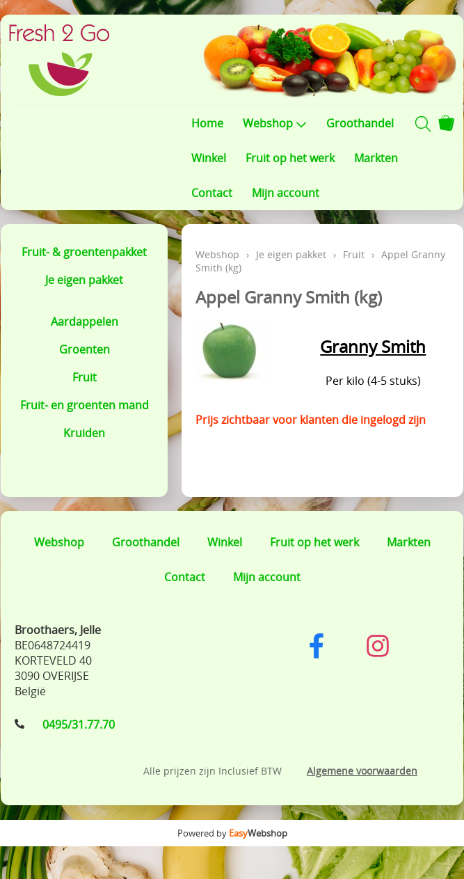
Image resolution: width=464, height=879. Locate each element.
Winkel (208, 158)
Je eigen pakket (84, 279)
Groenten (84, 349)
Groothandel (360, 123)
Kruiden (84, 433)
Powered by (232, 833)
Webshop (275, 123)
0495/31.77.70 (78, 724)
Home (207, 123)
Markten (376, 158)
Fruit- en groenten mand (84, 405)
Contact (211, 192)
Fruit (84, 377)
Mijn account (285, 192)
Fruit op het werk (290, 158)
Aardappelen (84, 321)
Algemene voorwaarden (362, 770)
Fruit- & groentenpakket (84, 252)
